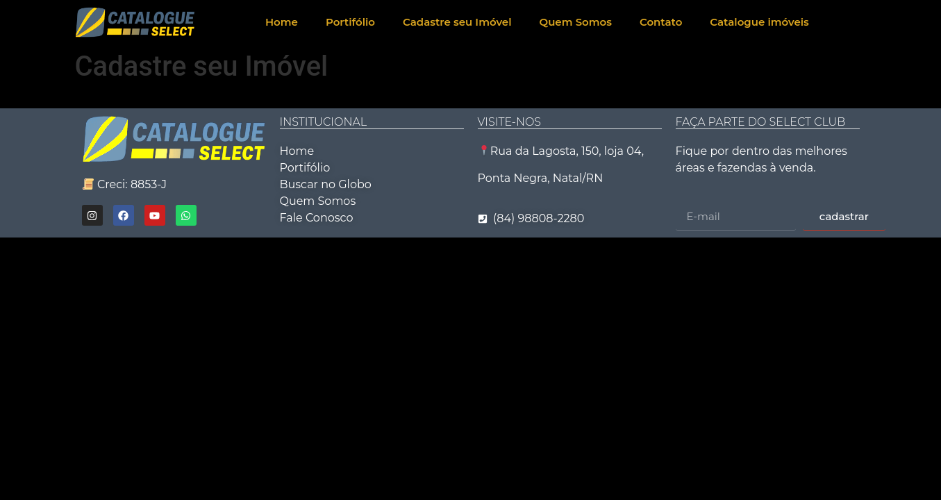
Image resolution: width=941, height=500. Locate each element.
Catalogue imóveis (759, 21)
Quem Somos (576, 21)
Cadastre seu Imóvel (457, 21)
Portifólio (350, 21)
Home (281, 21)
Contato (661, 21)
